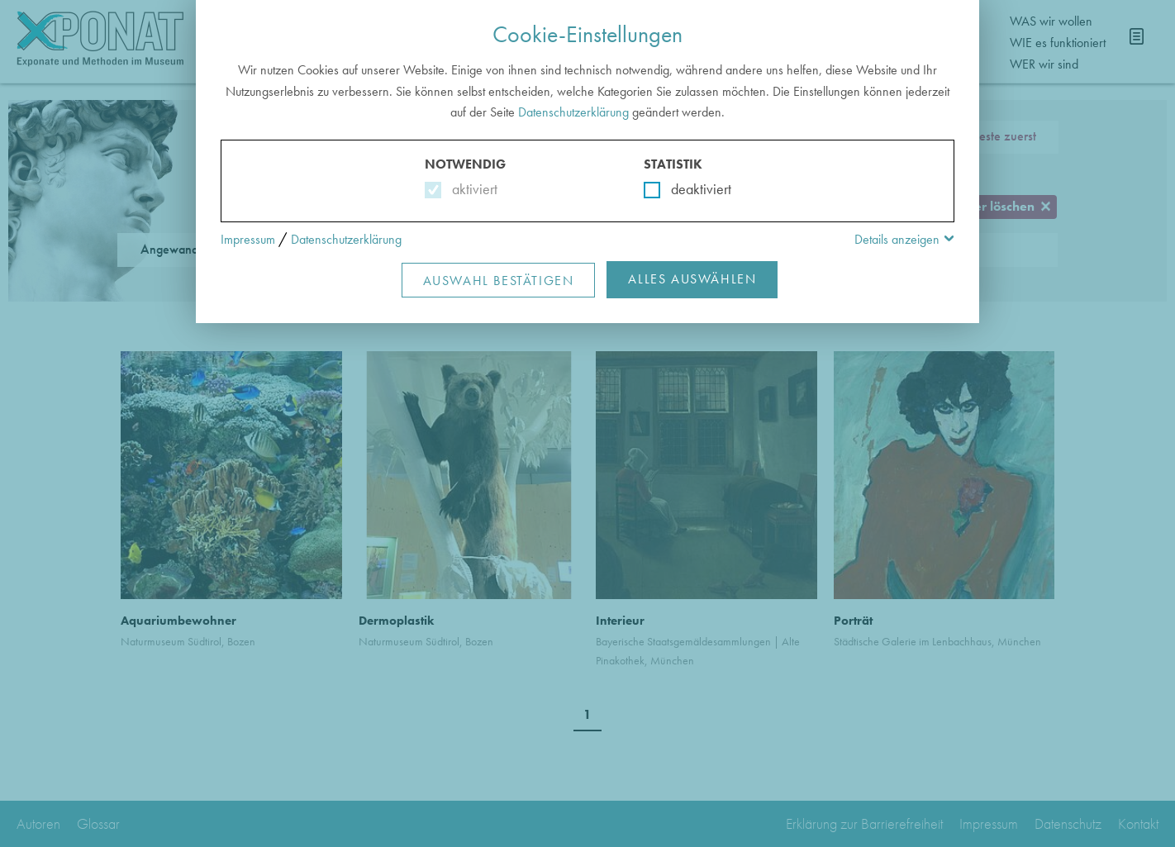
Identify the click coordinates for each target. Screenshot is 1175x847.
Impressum (248, 239)
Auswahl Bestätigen (498, 280)
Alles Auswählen (692, 279)
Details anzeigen (897, 239)
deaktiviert (690, 188)
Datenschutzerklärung (573, 112)
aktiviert (471, 188)
